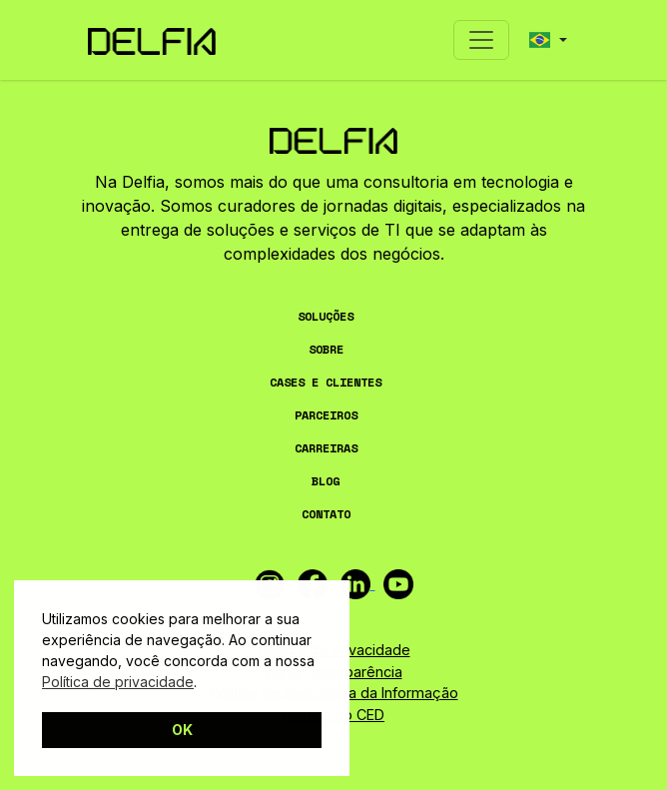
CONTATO (326, 513)
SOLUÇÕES (325, 316)
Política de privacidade (118, 681)
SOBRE (326, 349)
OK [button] (182, 729)
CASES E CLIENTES (325, 382)
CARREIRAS (326, 447)
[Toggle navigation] (481, 40)
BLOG (325, 480)
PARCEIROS (326, 414)
